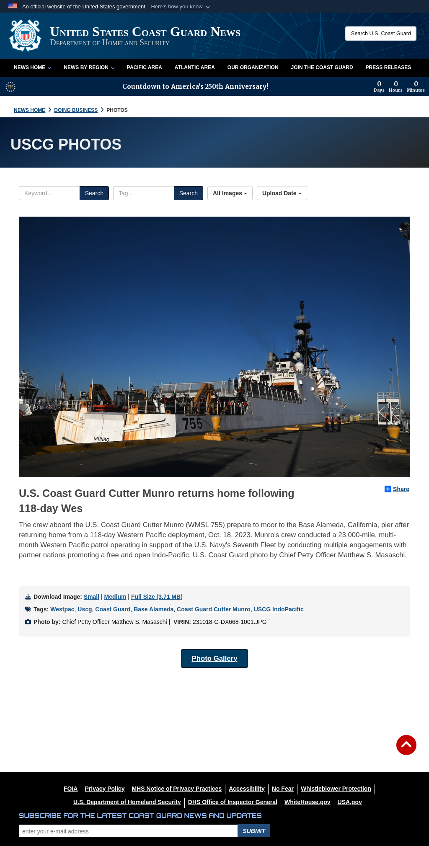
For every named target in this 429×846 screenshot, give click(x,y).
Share (397, 489)
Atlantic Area (195, 67)
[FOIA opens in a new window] (71, 788)
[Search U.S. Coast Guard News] (380, 33)
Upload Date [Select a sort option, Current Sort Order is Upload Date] (282, 193)
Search (94, 193)
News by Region (89, 67)
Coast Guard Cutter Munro (214, 609)
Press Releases (388, 67)
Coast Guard (112, 609)
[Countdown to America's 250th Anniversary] (399, 86)
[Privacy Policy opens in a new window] (104, 788)
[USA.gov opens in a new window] (350, 802)
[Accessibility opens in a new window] (247, 788)
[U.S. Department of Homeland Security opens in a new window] (127, 802)
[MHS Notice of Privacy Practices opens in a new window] (177, 788)
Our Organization (253, 67)
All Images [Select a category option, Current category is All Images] (230, 193)
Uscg (85, 609)
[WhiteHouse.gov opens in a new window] (307, 802)
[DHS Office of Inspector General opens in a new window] (232, 802)
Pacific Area (144, 67)
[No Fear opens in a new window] (283, 788)
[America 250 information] (10, 86)
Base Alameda (153, 609)
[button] (181, 7)
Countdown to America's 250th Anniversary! (195, 87)
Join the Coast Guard (322, 67)
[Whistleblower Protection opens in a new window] (336, 788)
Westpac (62, 609)
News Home (32, 67)
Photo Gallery (214, 658)
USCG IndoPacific (279, 609)
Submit (254, 831)
